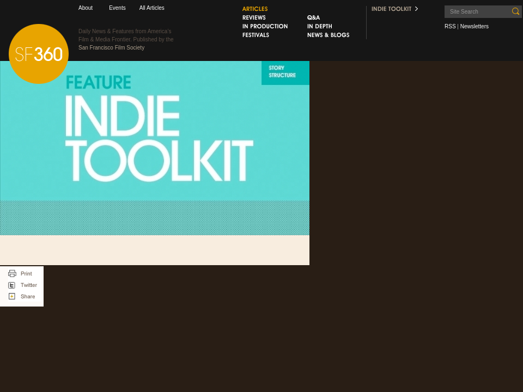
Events (117, 8)
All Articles (152, 8)
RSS (450, 26)
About (85, 8)
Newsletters (474, 26)
